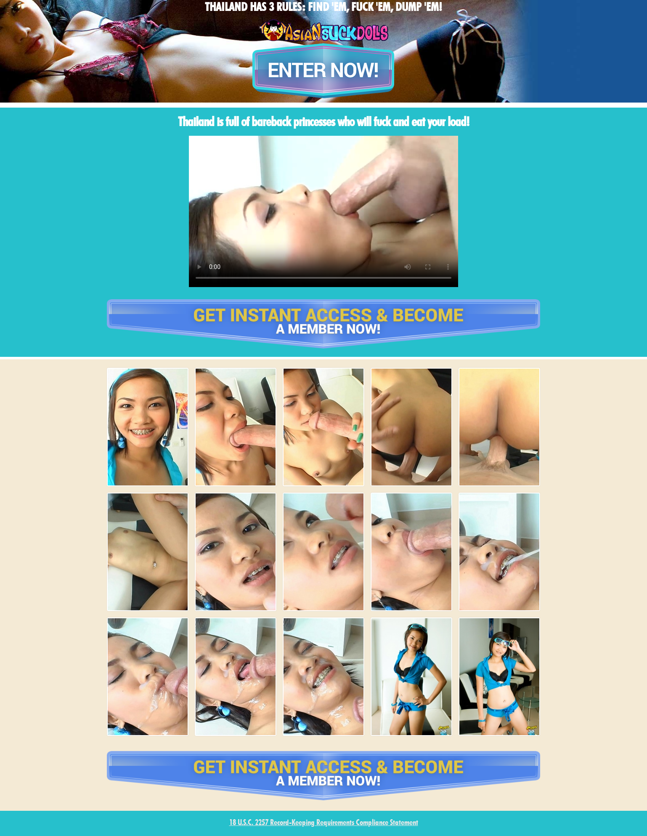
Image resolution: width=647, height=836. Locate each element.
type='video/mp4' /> (323, 211)
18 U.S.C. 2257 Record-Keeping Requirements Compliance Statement (323, 823)
